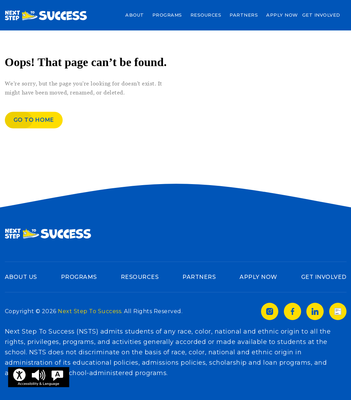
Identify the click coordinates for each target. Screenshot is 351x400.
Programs (167, 15)
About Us (21, 277)
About (134, 15)
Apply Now (282, 15)
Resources (206, 15)
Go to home (34, 120)
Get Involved (321, 15)
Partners (244, 15)
